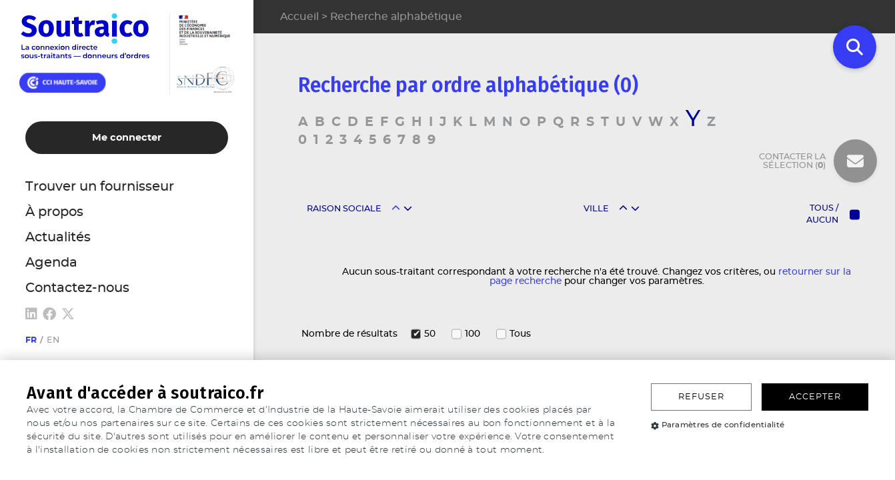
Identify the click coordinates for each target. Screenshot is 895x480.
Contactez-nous (77, 288)
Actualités (58, 237)
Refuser (701, 397)
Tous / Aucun (822, 214)
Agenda (51, 263)
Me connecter (126, 138)
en (53, 340)
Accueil (299, 16)
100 (472, 334)
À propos (54, 212)
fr (31, 340)
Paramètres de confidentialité (717, 425)
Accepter (815, 397)
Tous (520, 334)
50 (429, 334)
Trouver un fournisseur (99, 187)
